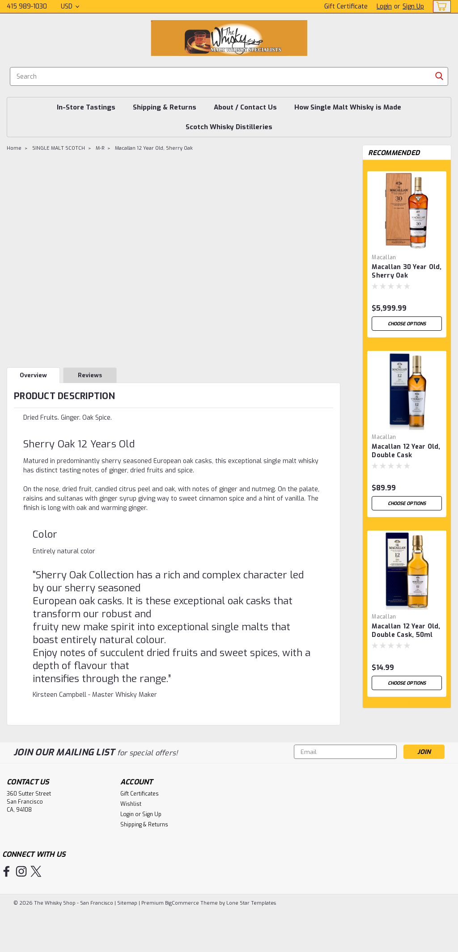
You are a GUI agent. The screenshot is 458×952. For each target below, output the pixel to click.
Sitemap (127, 942)
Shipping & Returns (164, 107)
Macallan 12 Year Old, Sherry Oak (154, 148)
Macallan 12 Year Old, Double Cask (406, 450)
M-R (100, 148)
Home (14, 148)
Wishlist (130, 843)
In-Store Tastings (86, 107)
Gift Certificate (346, 6)
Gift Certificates (139, 832)
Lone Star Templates (251, 942)
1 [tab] (407, 755)
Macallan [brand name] (384, 257)
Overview (33, 375)
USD (70, 6)
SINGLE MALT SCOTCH (58, 148)
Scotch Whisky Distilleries (229, 126)
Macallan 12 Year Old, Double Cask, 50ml (406, 630)
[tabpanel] (406, 250)
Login (384, 6)
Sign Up (413, 6)
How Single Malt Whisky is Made (347, 107)
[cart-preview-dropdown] (439, 6)
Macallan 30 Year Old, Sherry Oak (406, 271)
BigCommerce (182, 942)
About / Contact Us (245, 107)
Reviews (90, 375)
